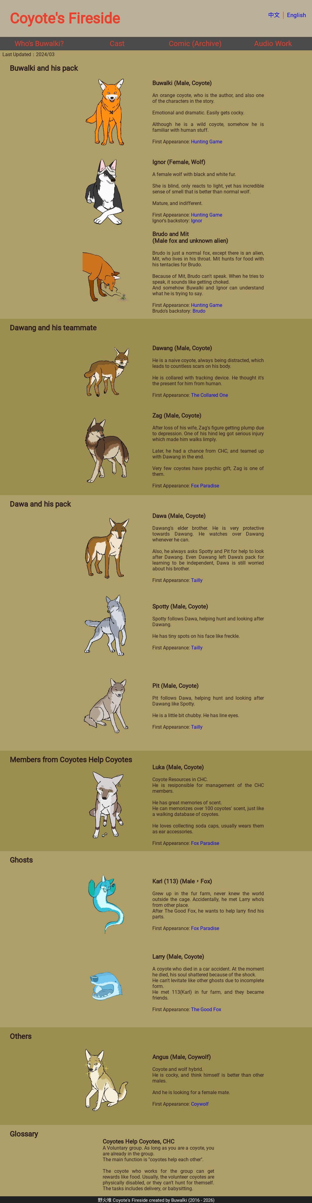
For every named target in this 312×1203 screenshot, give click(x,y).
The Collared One (209, 395)
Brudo (199, 311)
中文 (274, 15)
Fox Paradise (205, 486)
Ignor (196, 221)
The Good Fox (206, 1009)
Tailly (197, 580)
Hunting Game (206, 142)
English (296, 15)
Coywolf (200, 1104)
